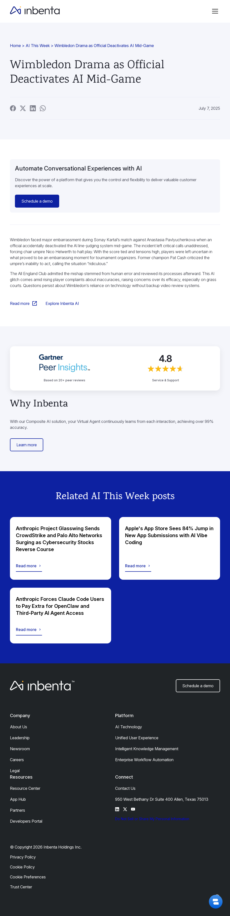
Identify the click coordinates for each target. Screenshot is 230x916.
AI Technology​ (128, 726)
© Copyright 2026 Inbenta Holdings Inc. (46, 847)
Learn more (26, 444)
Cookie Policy (22, 866)
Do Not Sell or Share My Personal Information (152, 819)
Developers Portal (26, 821)
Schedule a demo (37, 201)
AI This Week (38, 45)
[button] (215, 11)
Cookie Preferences (28, 876)
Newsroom (20, 748)
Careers (17, 759)
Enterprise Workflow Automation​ (144, 759)
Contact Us (125, 788)
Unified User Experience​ (136, 737)
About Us (18, 726)
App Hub (18, 799)
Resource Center (25, 788)
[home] (35, 11)
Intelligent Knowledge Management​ (146, 748)
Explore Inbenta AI (62, 303)
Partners (17, 810)
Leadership (20, 737)
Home (15, 45)
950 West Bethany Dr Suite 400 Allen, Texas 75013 (161, 799)
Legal (15, 770)
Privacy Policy (23, 857)
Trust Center (21, 886)
